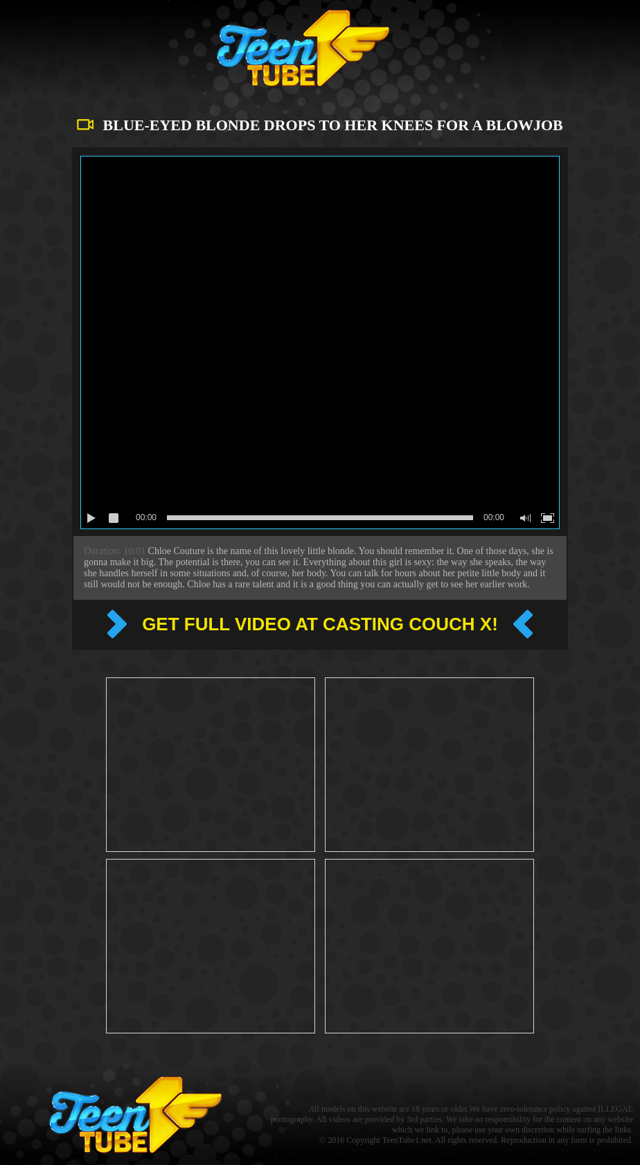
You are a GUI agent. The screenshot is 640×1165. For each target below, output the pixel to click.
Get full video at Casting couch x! (320, 624)
